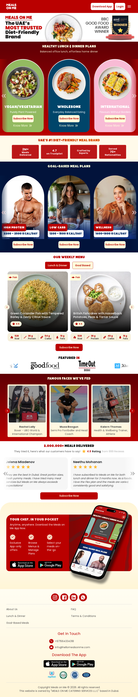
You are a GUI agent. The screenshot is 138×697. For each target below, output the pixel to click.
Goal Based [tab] (82, 265)
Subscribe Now (23, 118)
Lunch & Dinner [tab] (57, 265)
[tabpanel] (69, 311)
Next (131, 96)
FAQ (73, 609)
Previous (6, 96)
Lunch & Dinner (15, 616)
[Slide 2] (69, 37)
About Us (11, 609)
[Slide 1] (62, 37)
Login (120, 6)
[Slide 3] (75, 37)
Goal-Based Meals (17, 623)
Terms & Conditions (83, 616)
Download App (102, 6)
